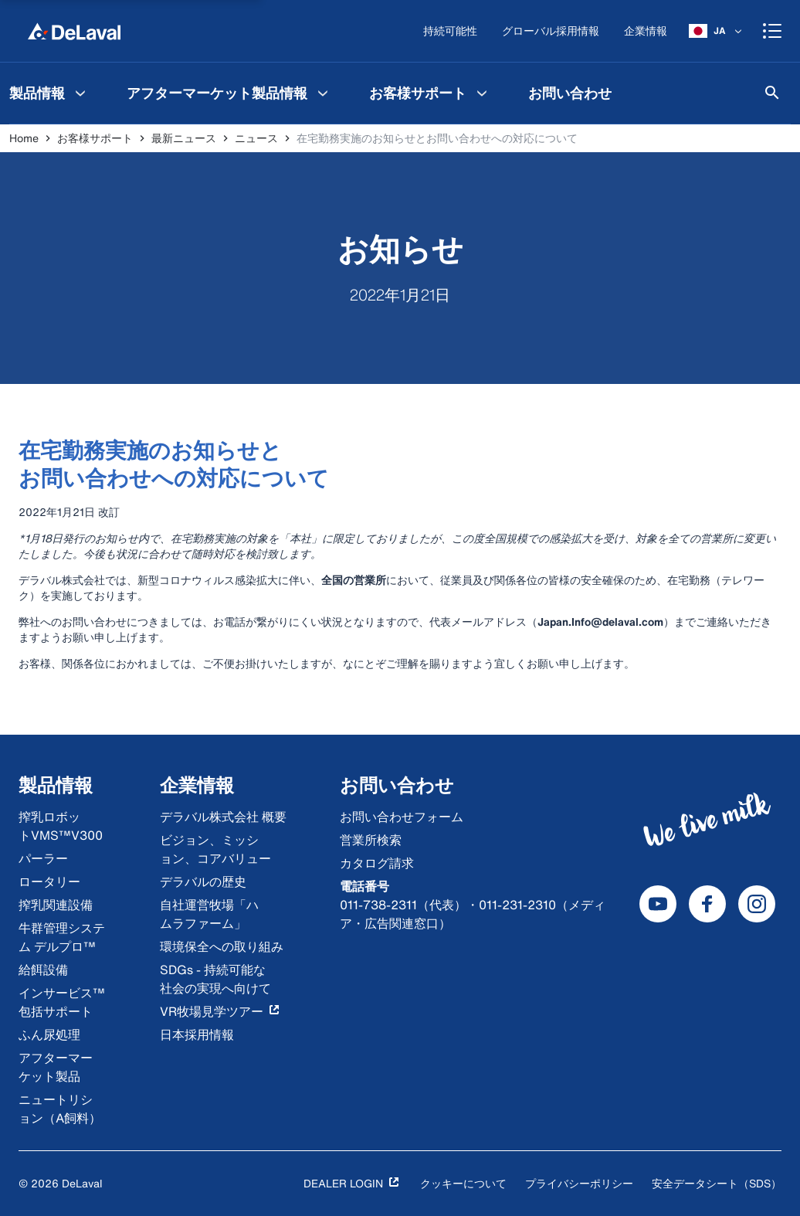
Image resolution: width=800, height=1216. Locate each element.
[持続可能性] (450, 31)
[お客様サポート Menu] (481, 93)
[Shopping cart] (772, 30)
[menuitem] (229, 93)
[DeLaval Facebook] (707, 903)
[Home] (74, 30)
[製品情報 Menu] (80, 93)
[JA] (717, 30)
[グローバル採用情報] (551, 31)
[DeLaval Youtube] (658, 903)
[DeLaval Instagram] (756, 903)
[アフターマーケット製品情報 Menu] (322, 93)
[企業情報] (646, 31)
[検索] (772, 92)
